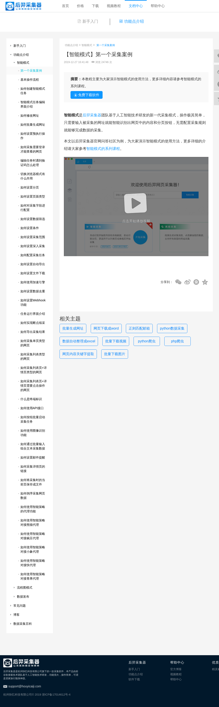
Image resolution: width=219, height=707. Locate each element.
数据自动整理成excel (78, 341)
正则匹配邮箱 (139, 328)
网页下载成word (106, 328)
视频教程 (114, 6)
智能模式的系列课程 (103, 149)
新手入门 (87, 21)
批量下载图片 (114, 354)
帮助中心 (158, 6)
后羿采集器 (92, 115)
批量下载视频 (115, 341)
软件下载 (134, 679)
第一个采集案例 (105, 45)
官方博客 (176, 669)
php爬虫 (177, 341)
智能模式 (86, 45)
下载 (95, 6)
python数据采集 (172, 328)
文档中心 (136, 6)
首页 (65, 6)
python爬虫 (147, 341)
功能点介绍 (131, 21)
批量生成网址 (72, 328)
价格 (80, 6)
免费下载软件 (86, 95)
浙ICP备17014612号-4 (56, 694)
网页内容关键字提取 (78, 354)
